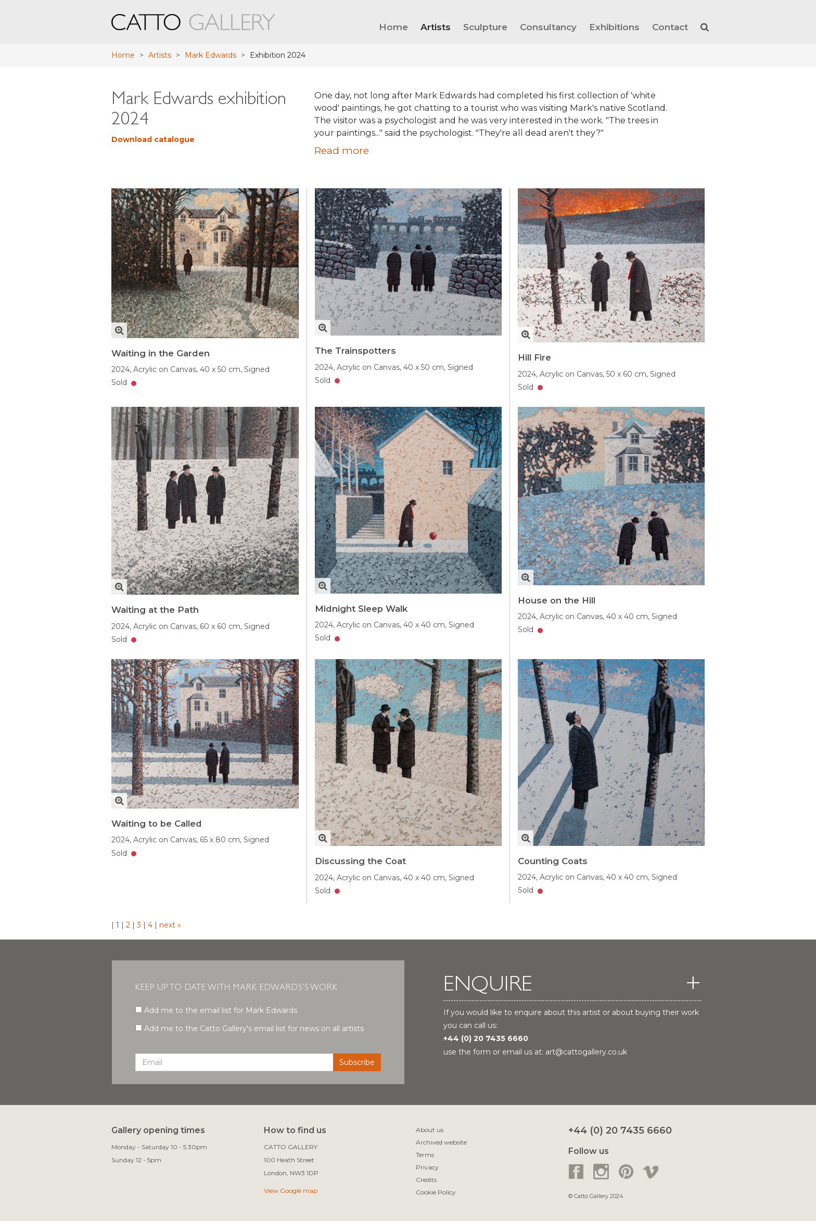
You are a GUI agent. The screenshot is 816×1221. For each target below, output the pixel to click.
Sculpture (485, 26)
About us (429, 1130)
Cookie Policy (436, 1192)
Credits (426, 1180)
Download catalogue (153, 139)
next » (169, 925)
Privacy (427, 1167)
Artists (435, 26)
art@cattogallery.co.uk (586, 1052)
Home (393, 26)
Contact (670, 26)
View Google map (290, 1190)
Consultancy (548, 26)
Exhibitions (614, 26)
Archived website (441, 1142)
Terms (425, 1155)
